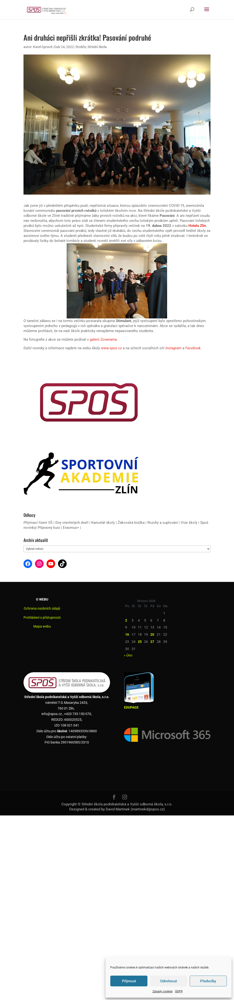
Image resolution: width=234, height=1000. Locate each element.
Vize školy (189, 522)
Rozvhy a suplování (163, 522)
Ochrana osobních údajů (42, 608)
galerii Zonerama (103, 339)
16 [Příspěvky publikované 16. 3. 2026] (127, 634)
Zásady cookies (162, 991)
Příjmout (129, 981)
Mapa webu (42, 626)
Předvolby (208, 981)
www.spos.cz (111, 348)
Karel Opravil (42, 47)
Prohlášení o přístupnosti (42, 617)
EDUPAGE (131, 707)
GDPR (178, 991)
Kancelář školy (103, 522)
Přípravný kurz (49, 527)
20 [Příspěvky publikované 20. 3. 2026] (152, 634)
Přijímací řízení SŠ (38, 522)
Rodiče (81, 47)
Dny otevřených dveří (71, 522)
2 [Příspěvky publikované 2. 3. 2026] (126, 620)
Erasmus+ (71, 527)
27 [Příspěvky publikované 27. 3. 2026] (152, 642)
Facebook (192, 348)
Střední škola (97, 47)
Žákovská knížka (131, 522)
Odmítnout (168, 981)
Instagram (173, 348)
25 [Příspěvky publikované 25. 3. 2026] (140, 642)
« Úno (128, 655)
